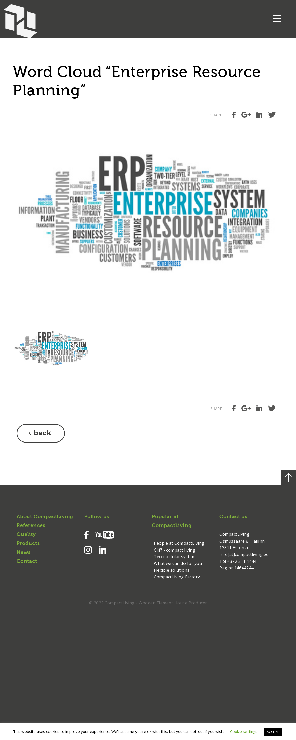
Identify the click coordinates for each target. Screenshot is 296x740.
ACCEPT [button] (273, 731)
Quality (26, 534)
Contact (27, 561)
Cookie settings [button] (243, 731)
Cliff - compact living (174, 550)
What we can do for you (178, 563)
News (24, 552)
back (42, 433)
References (31, 525)
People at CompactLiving (179, 543)
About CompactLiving (45, 516)
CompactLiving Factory (177, 577)
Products (28, 543)
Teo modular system (174, 556)
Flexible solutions (171, 570)
